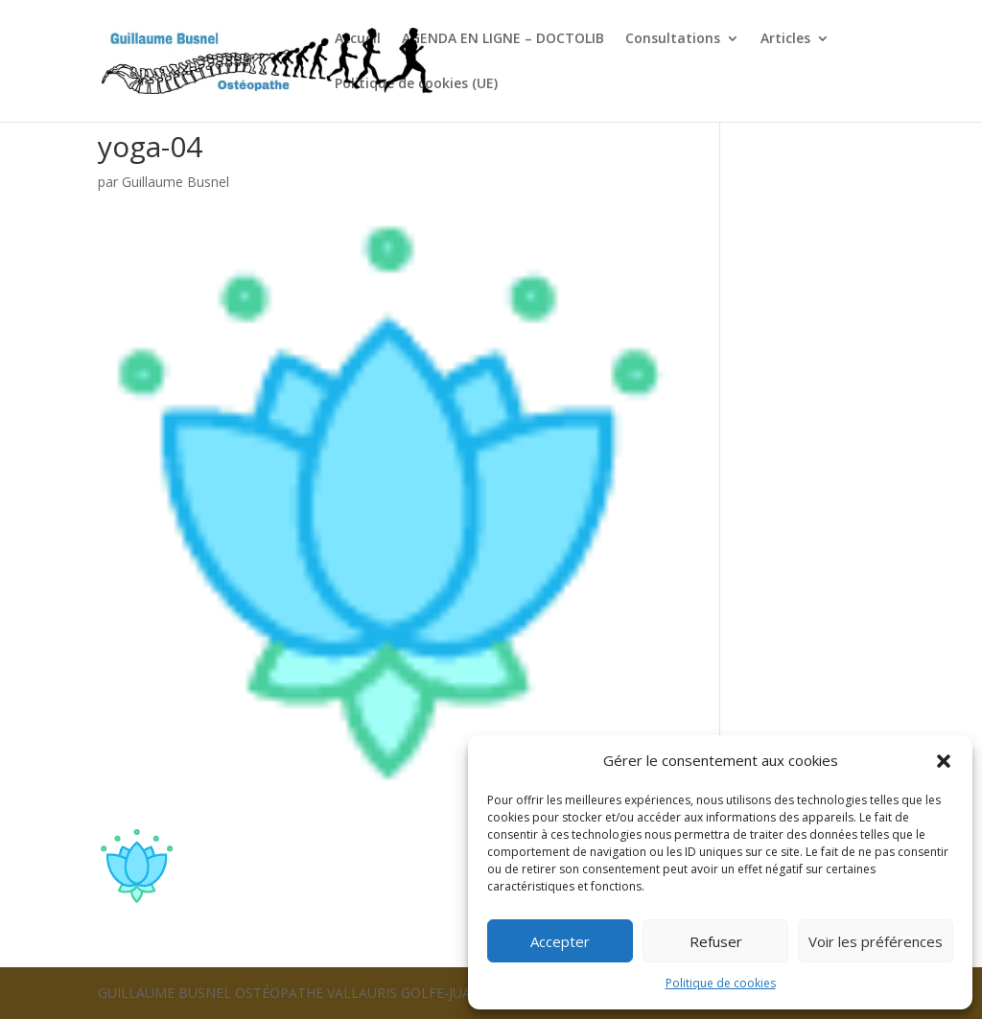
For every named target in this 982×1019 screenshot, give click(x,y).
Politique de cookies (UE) (416, 84)
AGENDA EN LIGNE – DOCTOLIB (503, 39)
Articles (785, 39)
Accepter (560, 941)
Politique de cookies (721, 983)
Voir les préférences (875, 941)
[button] (943, 761)
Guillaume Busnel (175, 182)
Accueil (358, 39)
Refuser (716, 941)
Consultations (672, 39)
